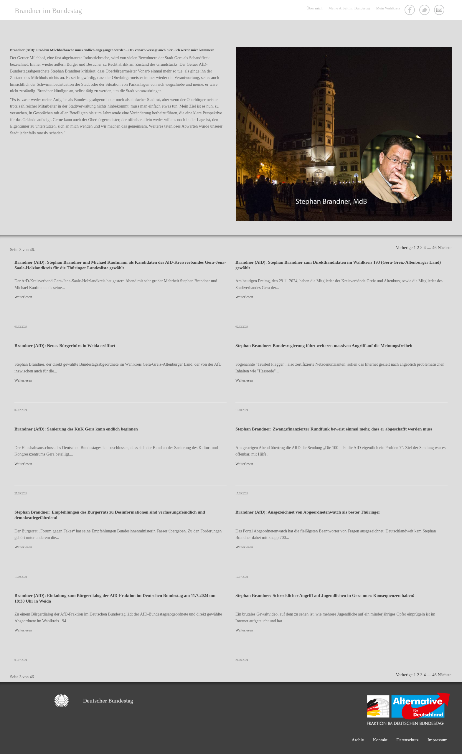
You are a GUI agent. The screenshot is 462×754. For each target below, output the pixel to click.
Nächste (444, 247)
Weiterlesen (23, 297)
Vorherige (404, 247)
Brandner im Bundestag (48, 10)
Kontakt (440, 11)
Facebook (410, 11)
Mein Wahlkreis (388, 8)
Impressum (438, 739)
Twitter (425, 11)
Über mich (314, 8)
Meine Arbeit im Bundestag (349, 8)
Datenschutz (407, 739)
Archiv (358, 739)
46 (434, 247)
